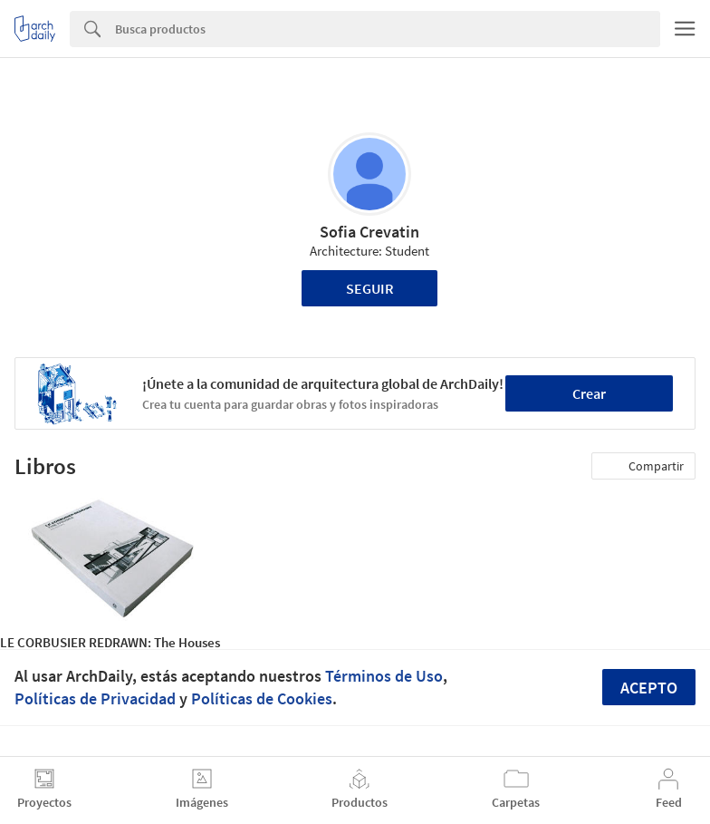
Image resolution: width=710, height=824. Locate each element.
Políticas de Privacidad (95, 698)
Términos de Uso (384, 675)
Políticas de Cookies (261, 698)
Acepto (648, 687)
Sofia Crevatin (369, 231)
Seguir (370, 288)
